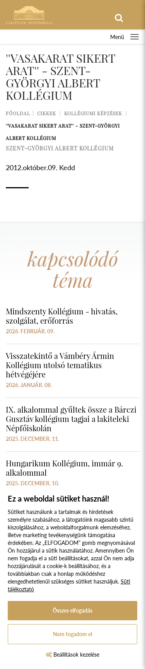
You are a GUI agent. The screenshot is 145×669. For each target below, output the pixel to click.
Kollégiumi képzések (93, 113)
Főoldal (18, 113)
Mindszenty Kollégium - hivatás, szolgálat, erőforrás (62, 316)
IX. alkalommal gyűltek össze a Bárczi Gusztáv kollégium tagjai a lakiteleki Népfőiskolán (71, 418)
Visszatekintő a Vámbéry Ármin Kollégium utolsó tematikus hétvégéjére (60, 364)
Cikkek (46, 113)
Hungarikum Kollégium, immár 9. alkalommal (64, 468)
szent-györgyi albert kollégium (60, 148)
